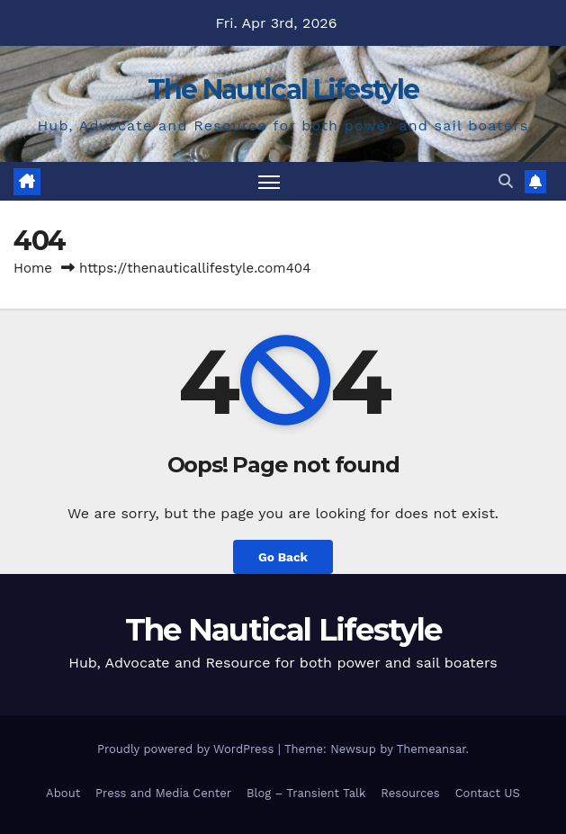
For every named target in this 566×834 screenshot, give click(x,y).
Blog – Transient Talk (306, 793)
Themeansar (431, 749)
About (63, 793)
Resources (410, 793)
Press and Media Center (163, 793)
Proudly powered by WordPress (187, 749)
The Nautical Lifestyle (283, 89)
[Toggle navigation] (269, 181)
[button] (506, 181)
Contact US (487, 793)
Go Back (283, 557)
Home (32, 268)
